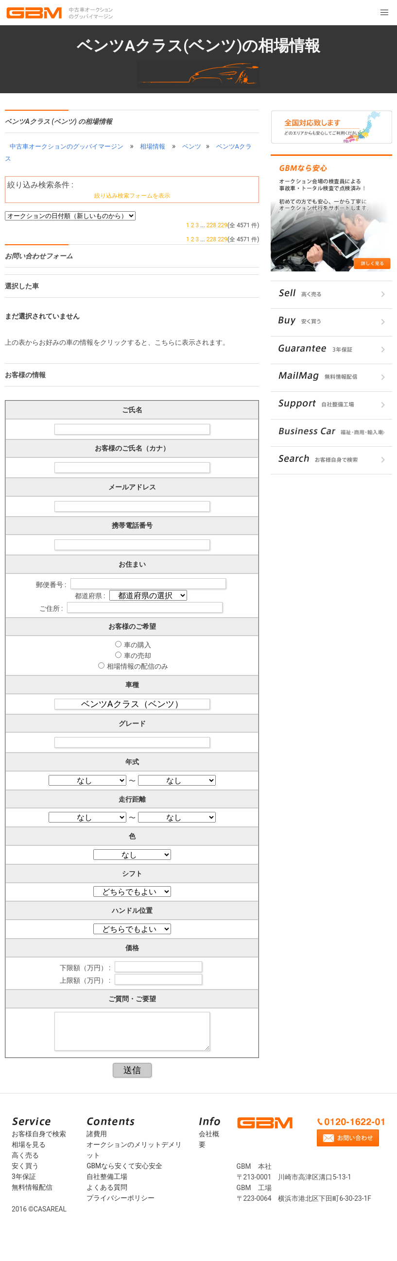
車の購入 (137, 645)
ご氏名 (132, 410)
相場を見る (29, 1144)
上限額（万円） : (86, 980)
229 (222, 225)
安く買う (25, 1166)
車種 (132, 685)
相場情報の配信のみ (137, 666)
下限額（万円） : (86, 968)
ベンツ (191, 146)
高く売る (25, 1155)
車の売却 (137, 655)
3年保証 (24, 1176)
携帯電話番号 (132, 525)
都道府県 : (91, 596)
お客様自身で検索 (39, 1134)
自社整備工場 (106, 1176)
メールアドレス (132, 487)
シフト (132, 873)
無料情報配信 (32, 1187)
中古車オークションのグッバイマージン (66, 146)
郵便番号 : (52, 584)
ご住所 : (52, 608)
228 (211, 225)
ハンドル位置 (132, 910)
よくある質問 (106, 1187)
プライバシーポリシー (120, 1198)
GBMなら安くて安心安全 (124, 1166)
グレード (132, 723)
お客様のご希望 (132, 626)
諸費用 (96, 1134)
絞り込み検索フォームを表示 (132, 195)
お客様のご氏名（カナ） (132, 448)
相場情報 (152, 146)
